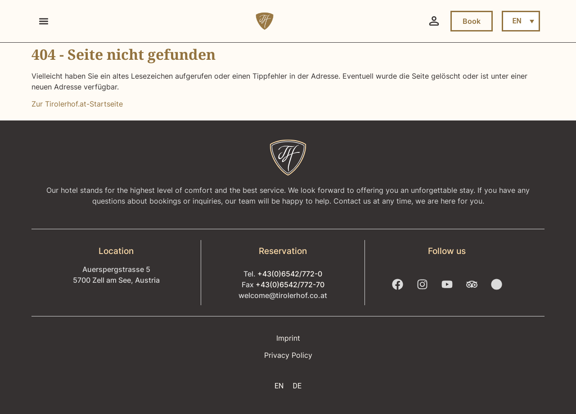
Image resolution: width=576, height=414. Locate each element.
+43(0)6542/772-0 (289, 273)
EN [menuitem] (516, 21)
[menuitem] (521, 21)
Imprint (288, 338)
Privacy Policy (288, 355)
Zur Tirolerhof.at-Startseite (77, 103)
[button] (43, 21)
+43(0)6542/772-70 (290, 284)
